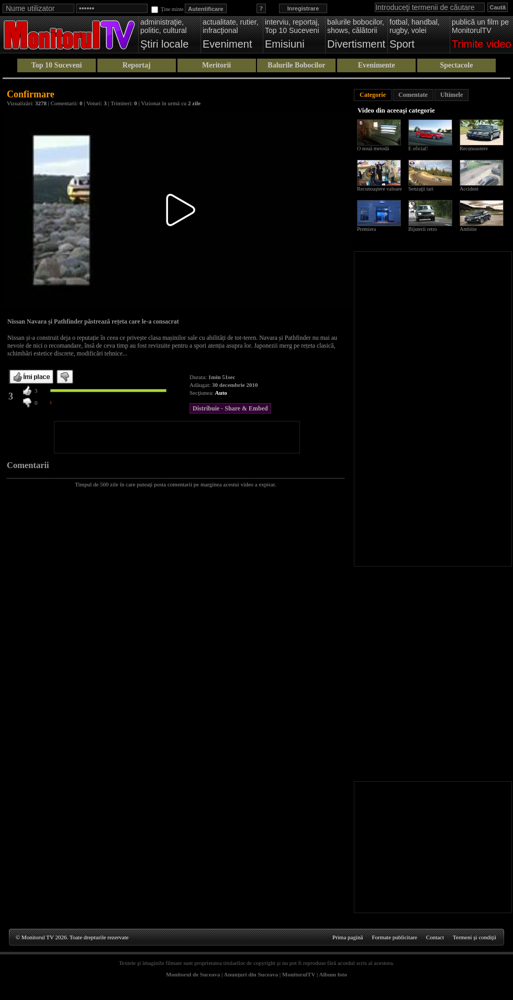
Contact (435, 937)
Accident (469, 189)
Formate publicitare (394, 937)
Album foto (333, 974)
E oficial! (418, 148)
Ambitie (468, 229)
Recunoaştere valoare (379, 189)
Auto (221, 393)
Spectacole (456, 65)
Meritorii (216, 65)
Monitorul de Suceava (193, 974)
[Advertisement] (176, 437)
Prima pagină (347, 937)
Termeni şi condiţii (474, 937)
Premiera (366, 229)
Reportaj (136, 65)
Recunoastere (474, 148)
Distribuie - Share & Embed (230, 408)
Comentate (413, 94)
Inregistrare (303, 8)
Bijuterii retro (422, 229)
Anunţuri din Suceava (251, 974)
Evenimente (376, 65)
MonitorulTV (298, 974)
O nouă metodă (373, 148)
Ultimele (451, 94)
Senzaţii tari (420, 189)
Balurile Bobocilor (296, 65)
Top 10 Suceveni (56, 65)
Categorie (373, 94)
